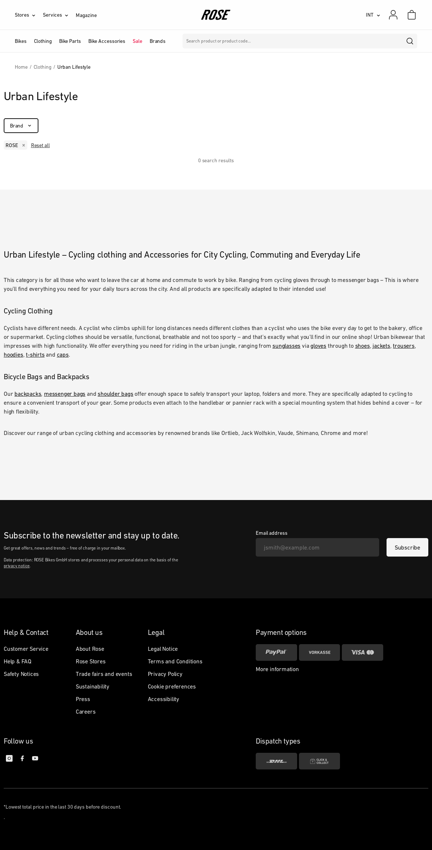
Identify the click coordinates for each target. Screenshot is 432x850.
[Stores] (29, 14)
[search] (410, 41)
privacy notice (17, 565)
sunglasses (286, 345)
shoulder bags (115, 393)
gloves (318, 345)
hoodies (13, 354)
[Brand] (21, 125)
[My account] (393, 14)
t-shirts (35, 354)
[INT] (373, 14)
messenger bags (64, 393)
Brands (158, 41)
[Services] (59, 14)
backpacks (27, 393)
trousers (403, 345)
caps (63, 354)
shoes (362, 345)
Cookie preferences (172, 686)
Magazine (86, 15)
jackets (381, 345)
